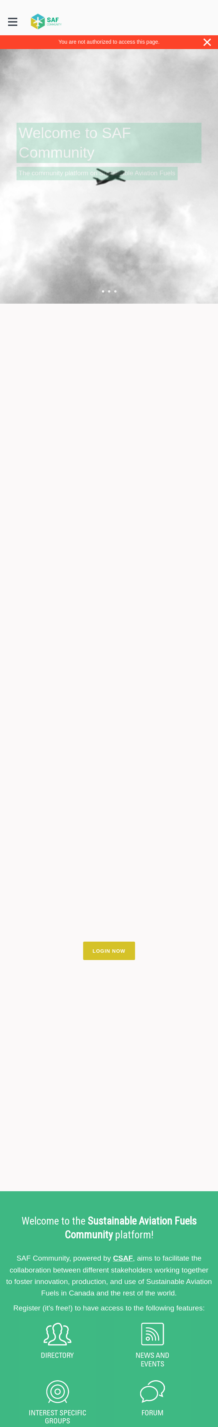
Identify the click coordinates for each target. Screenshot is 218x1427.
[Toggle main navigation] (12, 22)
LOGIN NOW (109, 951)
